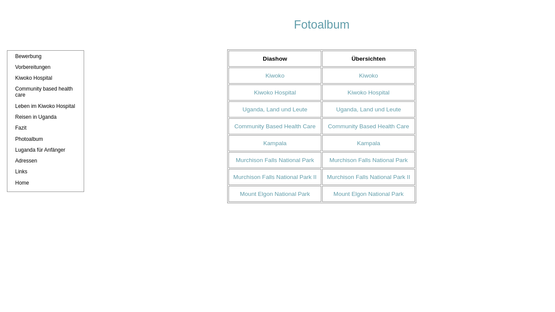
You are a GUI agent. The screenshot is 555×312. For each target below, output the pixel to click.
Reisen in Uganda (35, 117)
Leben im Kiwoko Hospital (45, 106)
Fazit (20, 128)
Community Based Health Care (274, 126)
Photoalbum (29, 139)
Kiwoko (274, 75)
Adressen (26, 161)
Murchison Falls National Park (275, 160)
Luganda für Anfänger (40, 150)
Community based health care (44, 92)
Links (21, 172)
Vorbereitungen (32, 67)
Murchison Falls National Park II (275, 177)
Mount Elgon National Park (275, 194)
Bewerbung (28, 56)
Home (22, 183)
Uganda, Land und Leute (274, 109)
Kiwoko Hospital (33, 78)
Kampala (275, 143)
